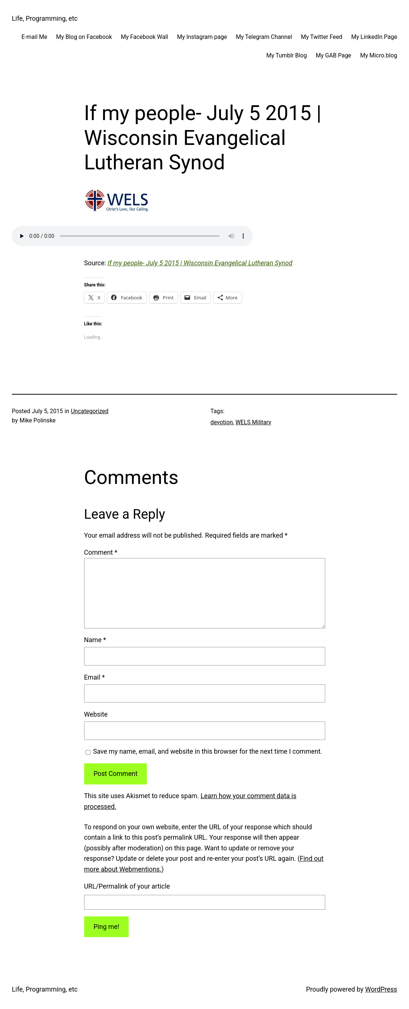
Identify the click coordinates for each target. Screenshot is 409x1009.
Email (94, 677)
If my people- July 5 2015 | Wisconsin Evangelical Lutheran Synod (200, 263)
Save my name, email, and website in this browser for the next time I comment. (207, 751)
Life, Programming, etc (44, 18)
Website (96, 714)
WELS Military (253, 422)
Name (95, 640)
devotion (222, 422)
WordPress (381, 989)
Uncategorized (89, 411)
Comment (101, 552)
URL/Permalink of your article (127, 886)
